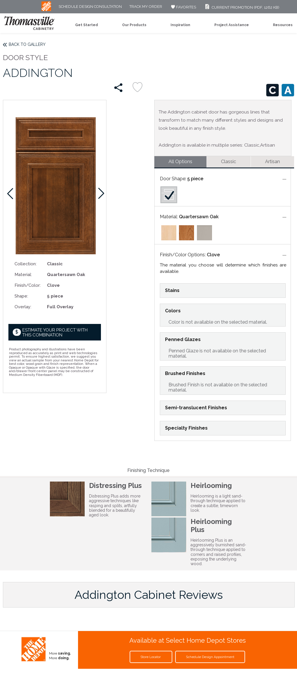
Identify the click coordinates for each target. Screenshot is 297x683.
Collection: (26, 263)
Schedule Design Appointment (210, 657)
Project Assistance (231, 25)
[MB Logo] (46, 10)
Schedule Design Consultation (90, 7)
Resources (283, 25)
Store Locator (151, 657)
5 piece (195, 178)
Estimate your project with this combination (55, 332)
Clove (213, 254)
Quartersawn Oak (199, 216)
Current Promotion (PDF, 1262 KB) (241, 7)
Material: (23, 274)
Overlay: (23, 306)
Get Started (86, 25)
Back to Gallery (27, 44)
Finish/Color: (28, 285)
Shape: (21, 295)
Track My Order (145, 7)
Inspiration (180, 25)
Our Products (134, 25)
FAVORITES (183, 7)
